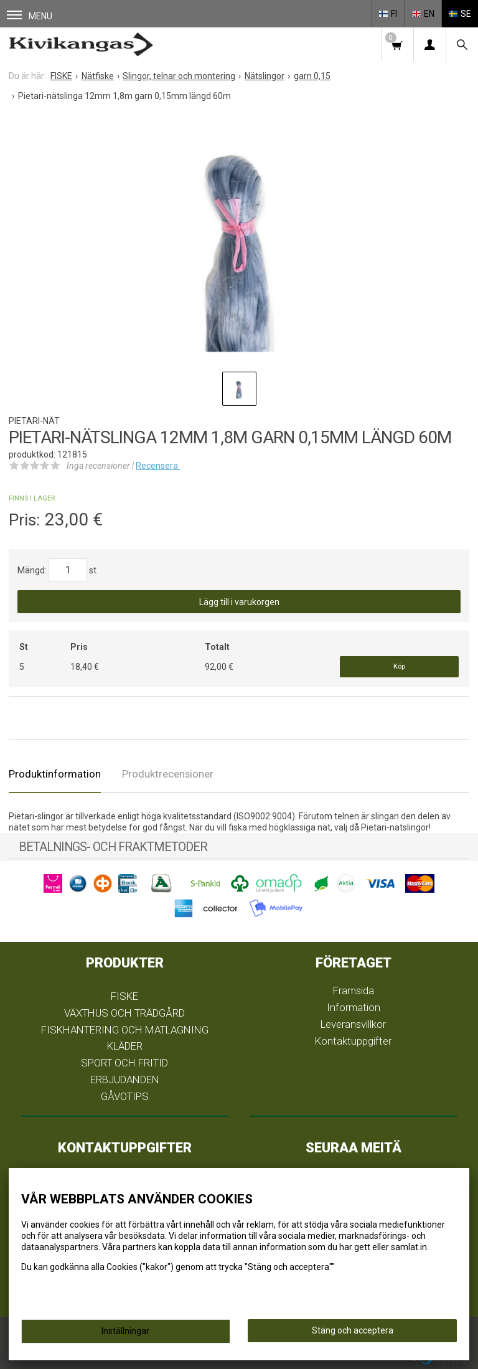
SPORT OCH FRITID (124, 1062)
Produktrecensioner (167, 774)
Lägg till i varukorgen (239, 602)
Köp (399, 666)
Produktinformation (55, 774)
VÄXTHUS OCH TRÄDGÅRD (124, 1013)
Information (353, 1007)
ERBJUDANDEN (124, 1079)
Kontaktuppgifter (353, 1041)
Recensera (158, 466)
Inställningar (125, 1331)
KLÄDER (125, 1046)
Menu (29, 16)
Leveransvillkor (353, 1024)
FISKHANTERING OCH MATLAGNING (125, 1029)
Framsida (353, 990)
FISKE (124, 996)
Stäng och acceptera (352, 1330)
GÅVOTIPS (125, 1096)
